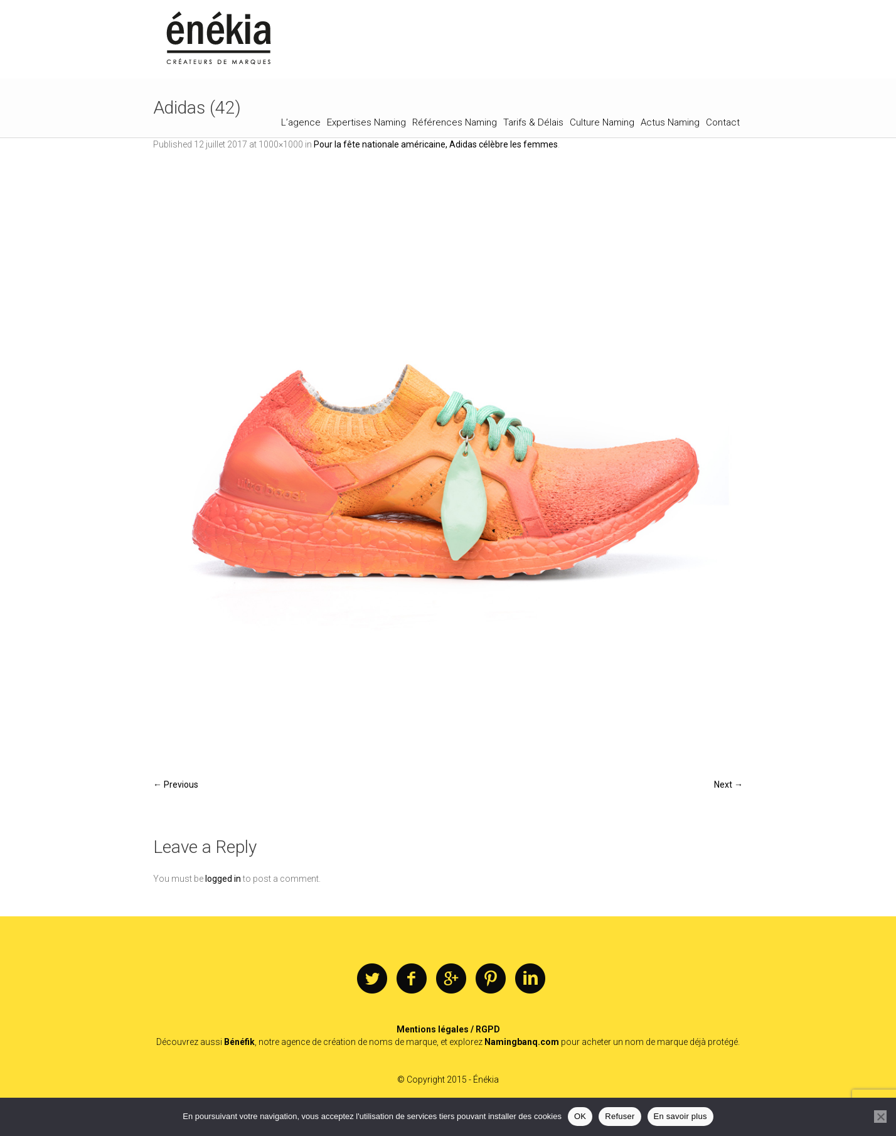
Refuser (619, 1116)
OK (580, 1116)
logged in (223, 879)
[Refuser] (880, 1116)
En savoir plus (680, 1116)
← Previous (175, 785)
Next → (728, 785)
